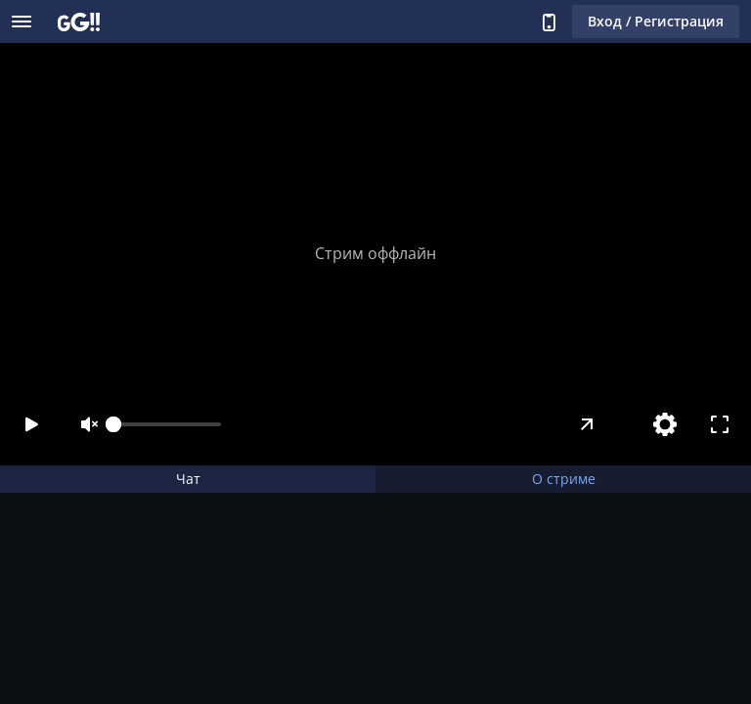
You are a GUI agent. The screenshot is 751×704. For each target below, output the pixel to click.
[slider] (167, 424)
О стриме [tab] (564, 478)
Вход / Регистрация (656, 21)
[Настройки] (665, 424)
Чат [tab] (188, 478)
